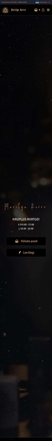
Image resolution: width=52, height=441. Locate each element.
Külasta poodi (25, 241)
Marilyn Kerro (14, 10)
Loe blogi (26, 252)
